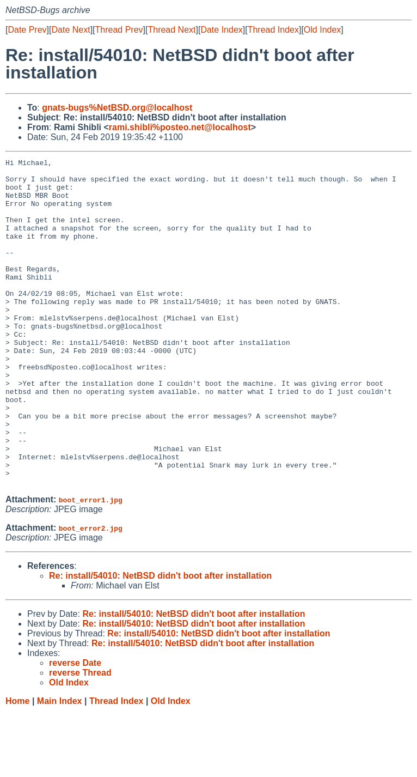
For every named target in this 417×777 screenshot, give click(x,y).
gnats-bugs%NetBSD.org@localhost (117, 107)
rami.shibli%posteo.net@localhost (180, 127)
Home (17, 766)
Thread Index (273, 29)
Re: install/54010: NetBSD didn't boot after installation (160, 641)
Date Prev (27, 29)
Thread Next (171, 29)
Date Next (70, 29)
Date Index (221, 29)
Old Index (322, 29)
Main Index (59, 766)
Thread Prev (119, 29)
